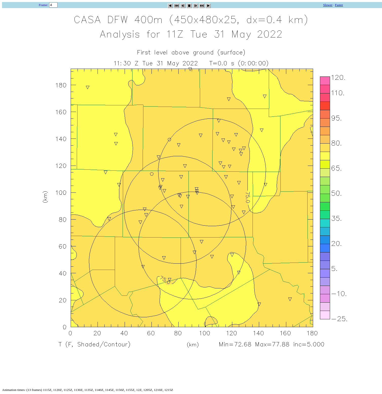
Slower (328, 5)
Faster (339, 5)
